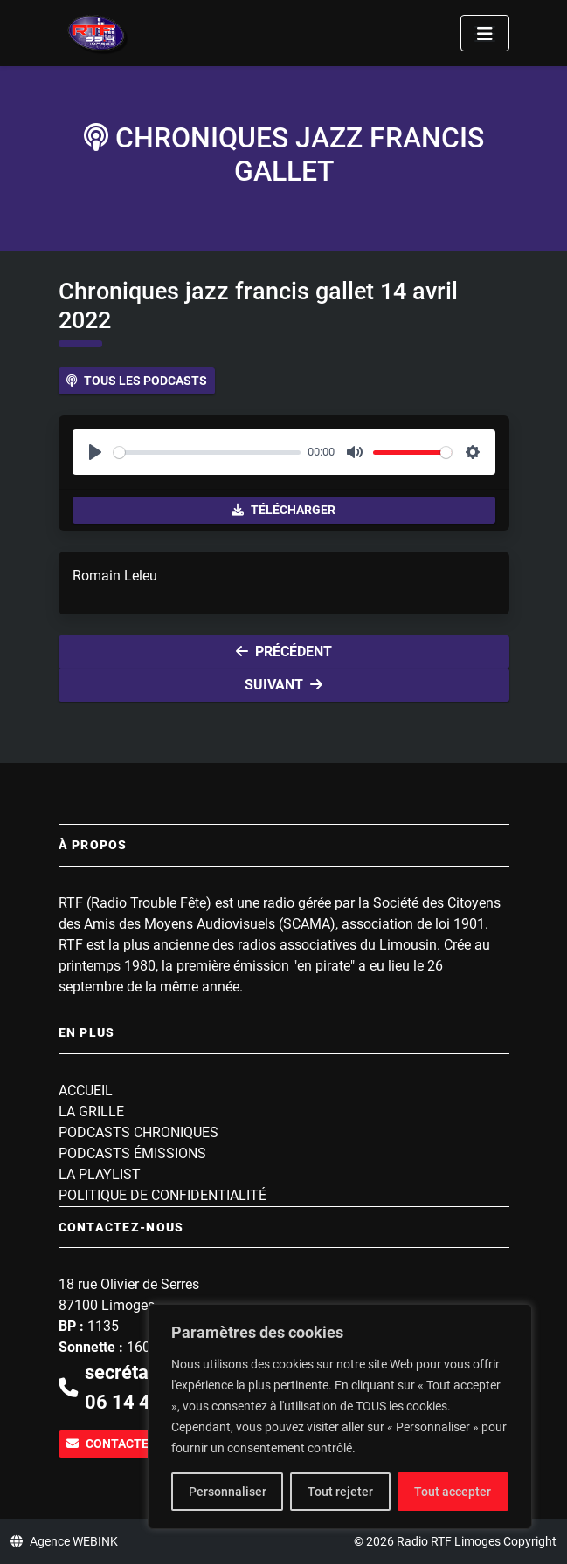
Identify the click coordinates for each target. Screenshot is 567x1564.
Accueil (86, 1090)
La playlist (100, 1174)
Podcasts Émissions (132, 1153)
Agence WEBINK (64, 1541)
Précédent (284, 651)
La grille (91, 1111)
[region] (340, 1416)
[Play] (95, 452)
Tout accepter (452, 1492)
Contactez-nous (129, 1444)
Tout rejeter (340, 1492)
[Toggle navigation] (484, 33)
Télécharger (283, 510)
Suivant (283, 684)
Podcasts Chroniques (138, 1132)
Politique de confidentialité (162, 1195)
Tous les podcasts (136, 381)
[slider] (207, 452)
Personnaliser (227, 1492)
